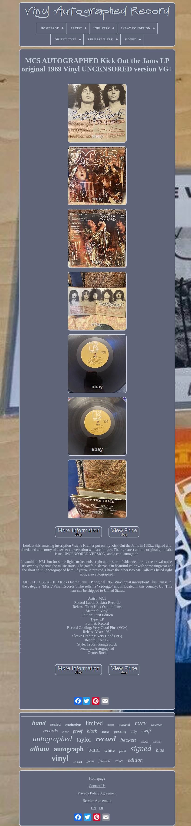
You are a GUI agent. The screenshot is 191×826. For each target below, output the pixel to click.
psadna (144, 741)
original (77, 761)
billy (134, 731)
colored (124, 724)
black (92, 731)
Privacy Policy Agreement (97, 793)
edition (135, 760)
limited (94, 723)
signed (141, 748)
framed (104, 760)
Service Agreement (97, 801)
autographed (52, 739)
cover (119, 761)
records (50, 730)
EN (93, 808)
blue (160, 750)
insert (110, 724)
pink (122, 750)
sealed (55, 724)
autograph (69, 749)
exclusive (73, 725)
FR (101, 808)
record (106, 739)
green (90, 761)
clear (65, 731)
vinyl (60, 758)
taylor (84, 739)
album (39, 749)
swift (146, 730)
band (94, 749)
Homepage (97, 778)
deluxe (105, 731)
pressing (120, 731)
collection (156, 724)
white (109, 750)
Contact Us (97, 786)
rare (141, 722)
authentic (157, 742)
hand (39, 722)
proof (77, 731)
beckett (128, 740)
